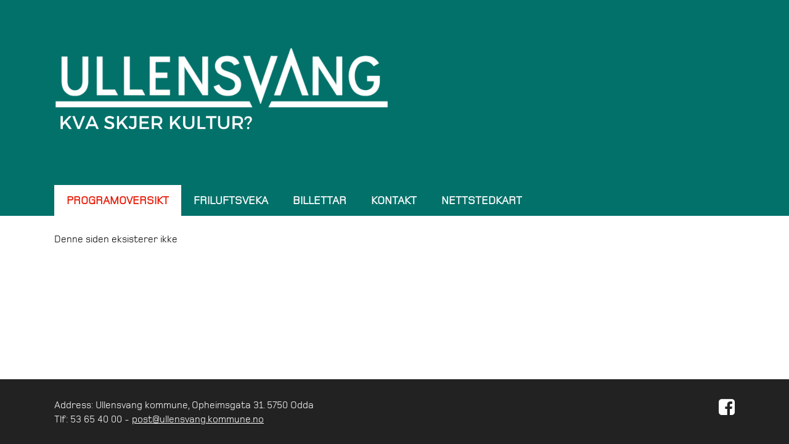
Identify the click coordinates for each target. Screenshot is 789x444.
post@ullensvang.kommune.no (198, 419)
